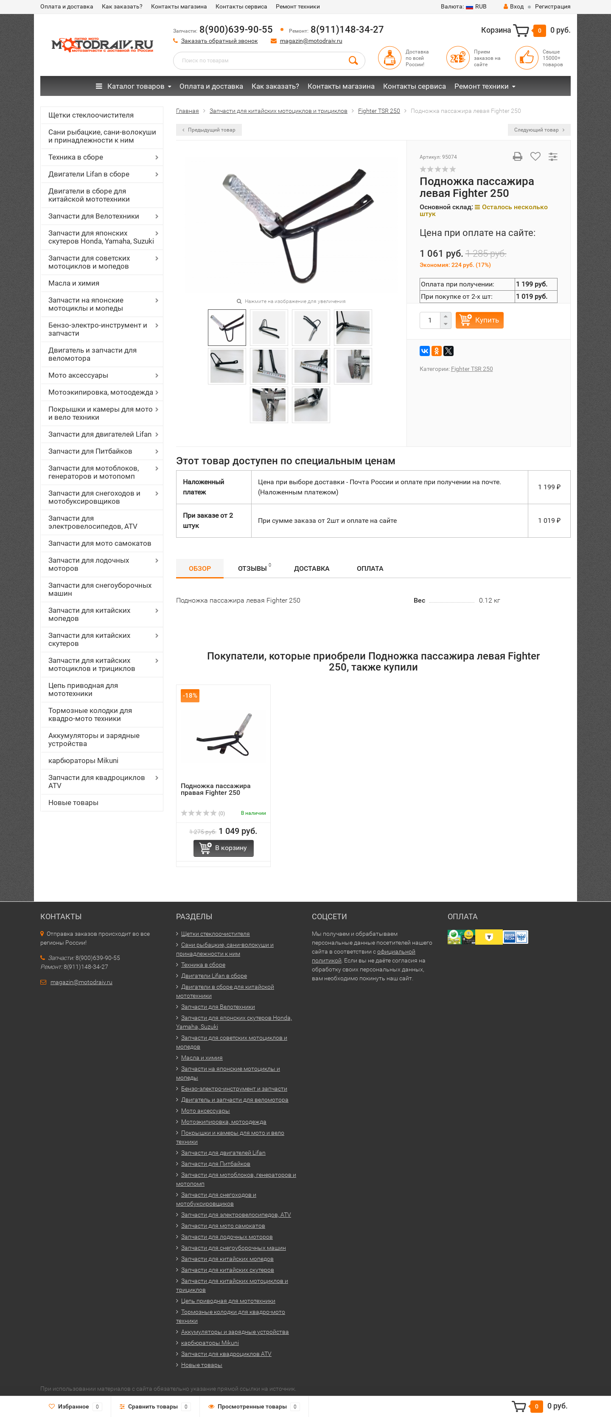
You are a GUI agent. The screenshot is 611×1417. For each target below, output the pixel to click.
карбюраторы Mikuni (83, 760)
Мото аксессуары (78, 375)
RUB (464, 6)
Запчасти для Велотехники (93, 216)
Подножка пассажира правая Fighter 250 (216, 789)
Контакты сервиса (241, 6)
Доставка (312, 568)
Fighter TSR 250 (472, 368)
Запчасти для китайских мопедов (89, 614)
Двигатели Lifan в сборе (88, 174)
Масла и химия (73, 283)
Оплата (370, 568)
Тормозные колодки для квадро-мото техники (90, 714)
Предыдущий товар (208, 130)
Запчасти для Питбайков (90, 451)
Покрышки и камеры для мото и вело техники (100, 413)
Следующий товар (539, 130)
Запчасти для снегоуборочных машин (99, 589)
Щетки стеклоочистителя (91, 115)
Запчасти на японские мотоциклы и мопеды (85, 304)
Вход (514, 6)
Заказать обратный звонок (219, 40)
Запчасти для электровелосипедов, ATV (92, 522)
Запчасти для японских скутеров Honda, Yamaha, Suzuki (101, 237)
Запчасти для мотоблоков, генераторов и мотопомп (93, 472)
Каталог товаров (130, 86)
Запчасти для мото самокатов (99, 543)
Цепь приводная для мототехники (83, 689)
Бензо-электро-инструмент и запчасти (97, 329)
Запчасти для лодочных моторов (88, 564)
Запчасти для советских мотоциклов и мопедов (89, 262)
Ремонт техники (298, 6)
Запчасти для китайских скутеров (89, 639)
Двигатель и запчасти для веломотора (92, 354)
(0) (203, 814)
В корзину (231, 848)
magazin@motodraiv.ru (311, 40)
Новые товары (73, 802)
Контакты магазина (179, 6)
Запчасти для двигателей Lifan (99, 434)
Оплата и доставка (66, 6)
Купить (487, 320)
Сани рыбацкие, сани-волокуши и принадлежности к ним (102, 136)
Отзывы (254, 567)
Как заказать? (122, 6)
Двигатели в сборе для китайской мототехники (89, 195)
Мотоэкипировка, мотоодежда (100, 392)
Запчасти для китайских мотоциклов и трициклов (91, 664)
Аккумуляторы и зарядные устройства (94, 739)
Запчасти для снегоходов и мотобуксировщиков (94, 497)
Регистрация (553, 6)
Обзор (200, 568)
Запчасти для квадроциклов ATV (96, 781)
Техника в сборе (75, 157)
